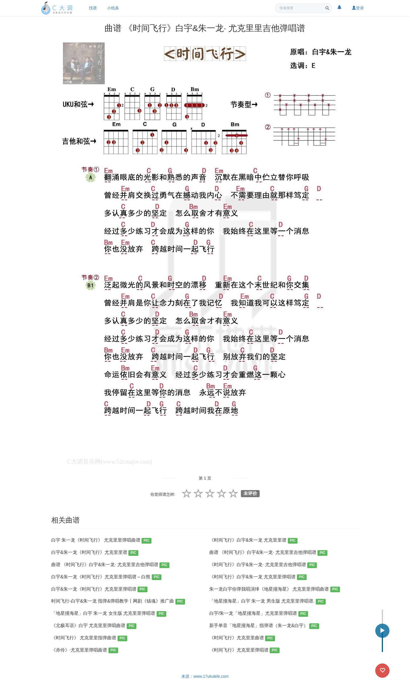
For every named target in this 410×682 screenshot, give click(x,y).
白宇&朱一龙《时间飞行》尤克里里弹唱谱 (99, 590)
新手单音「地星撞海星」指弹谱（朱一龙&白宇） (264, 626)
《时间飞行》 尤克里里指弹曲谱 (89, 638)
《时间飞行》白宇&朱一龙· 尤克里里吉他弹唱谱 (263, 565)
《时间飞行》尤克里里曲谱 (242, 638)
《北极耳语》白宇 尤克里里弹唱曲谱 (93, 626)
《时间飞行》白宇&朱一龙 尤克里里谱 (253, 541)
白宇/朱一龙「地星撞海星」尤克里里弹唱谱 (258, 614)
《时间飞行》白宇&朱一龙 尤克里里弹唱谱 (258, 577)
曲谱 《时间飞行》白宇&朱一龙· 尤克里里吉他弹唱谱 (268, 553)
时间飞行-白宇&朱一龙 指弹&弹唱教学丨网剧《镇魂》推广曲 (118, 602)
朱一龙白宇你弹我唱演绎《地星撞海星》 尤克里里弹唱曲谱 (274, 590)
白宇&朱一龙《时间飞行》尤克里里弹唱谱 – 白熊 (106, 577)
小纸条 (113, 8)
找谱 (93, 8)
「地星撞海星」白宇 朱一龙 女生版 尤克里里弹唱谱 (108, 614)
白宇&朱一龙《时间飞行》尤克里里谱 (94, 553)
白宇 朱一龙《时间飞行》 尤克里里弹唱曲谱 (101, 541)
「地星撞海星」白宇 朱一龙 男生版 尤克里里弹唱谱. (267, 602)
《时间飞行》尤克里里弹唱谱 (244, 651)
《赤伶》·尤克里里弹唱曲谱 (84, 651)
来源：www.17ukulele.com (205, 676)
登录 (358, 8)
